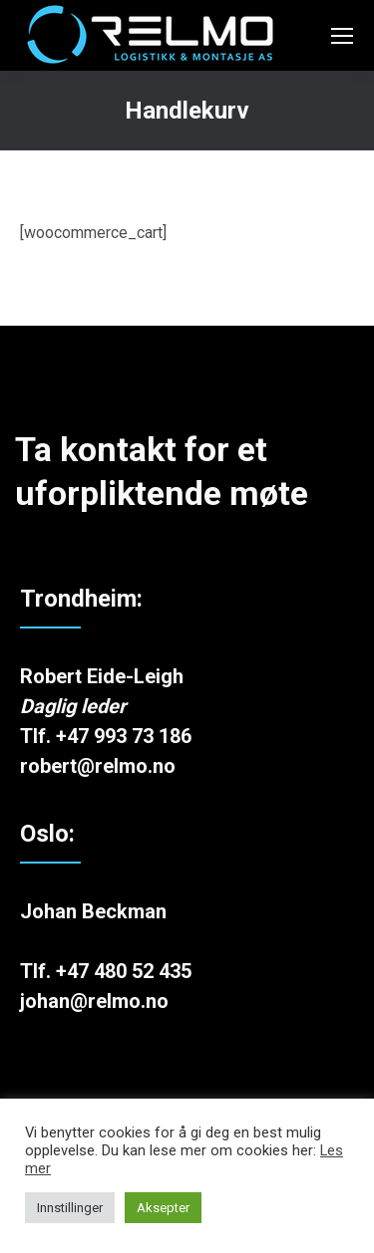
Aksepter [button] (163, 1207)
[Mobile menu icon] (342, 36)
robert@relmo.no (98, 766)
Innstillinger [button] (70, 1207)
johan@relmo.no (94, 1001)
